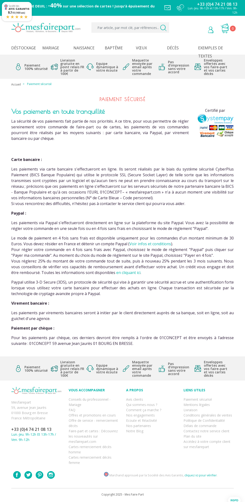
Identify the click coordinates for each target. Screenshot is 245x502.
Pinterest (39, 475)
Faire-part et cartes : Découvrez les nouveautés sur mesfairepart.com (93, 436)
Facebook (17, 475)
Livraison (190, 410)
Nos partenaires (138, 425)
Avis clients (134, 399)
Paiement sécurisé (198, 399)
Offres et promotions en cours (92, 415)
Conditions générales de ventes (208, 415)
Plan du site (192, 436)
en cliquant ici (128, 272)
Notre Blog (134, 431)
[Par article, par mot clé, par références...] (130, 27)
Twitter (28, 475)
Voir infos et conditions (150, 243)
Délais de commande (200, 425)
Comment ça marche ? (143, 410)
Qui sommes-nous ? (141, 404)
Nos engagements (140, 415)
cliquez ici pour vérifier (200, 475)
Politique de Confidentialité (204, 420)
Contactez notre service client (206, 431)
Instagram (51, 475)
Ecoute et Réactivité (141, 420)
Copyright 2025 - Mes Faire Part (122, 494)
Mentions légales (197, 404)
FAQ (72, 410)
